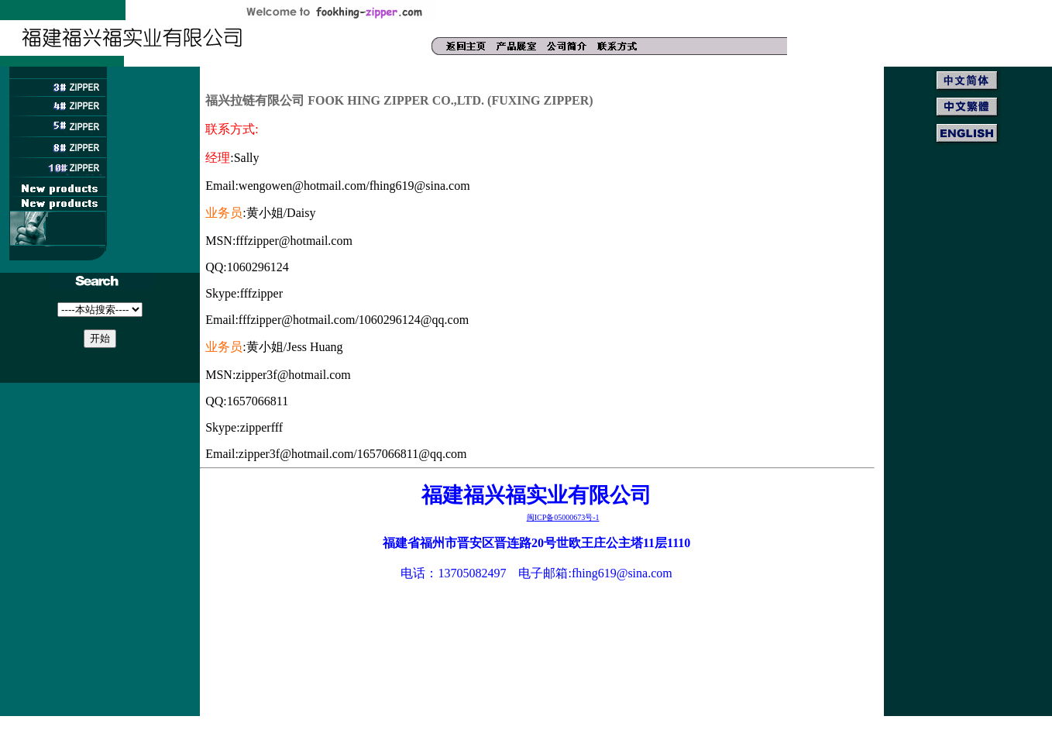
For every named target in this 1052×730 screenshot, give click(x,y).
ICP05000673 (563, 517)
